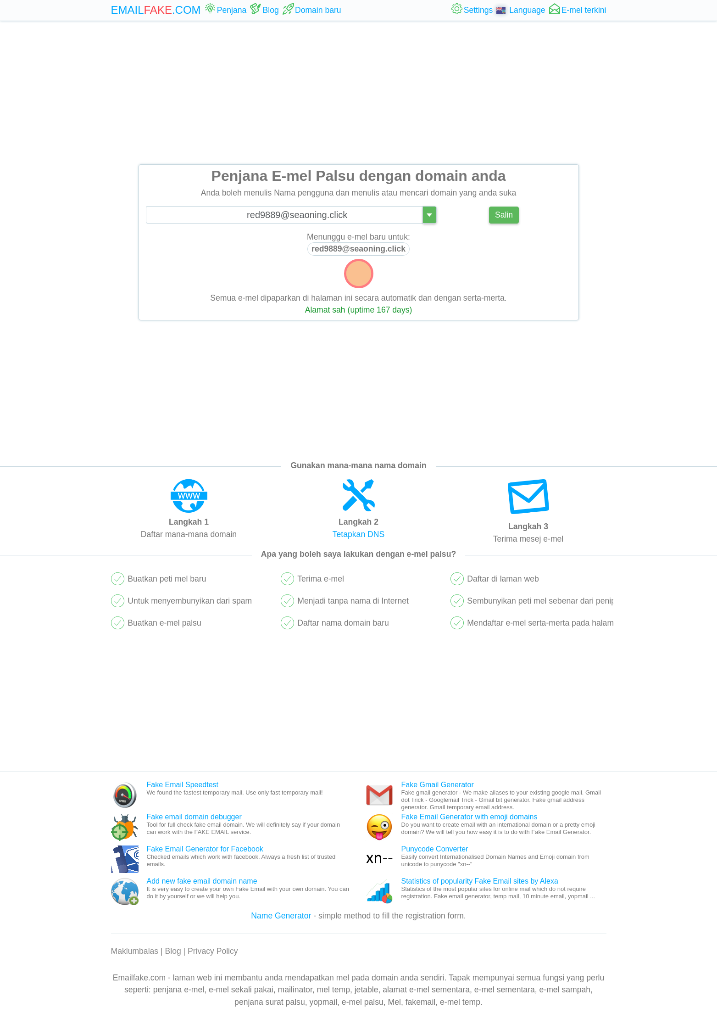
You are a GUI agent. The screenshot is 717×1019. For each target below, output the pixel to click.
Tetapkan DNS (358, 534)
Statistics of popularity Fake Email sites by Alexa (479, 881)
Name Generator (281, 915)
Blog (173, 951)
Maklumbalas (135, 951)
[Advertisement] (358, 92)
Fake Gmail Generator (437, 785)
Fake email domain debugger (194, 817)
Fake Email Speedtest (183, 785)
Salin (504, 214)
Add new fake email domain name (202, 881)
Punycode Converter (434, 849)
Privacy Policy (213, 951)
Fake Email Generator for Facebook (205, 849)
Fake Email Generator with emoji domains (469, 817)
